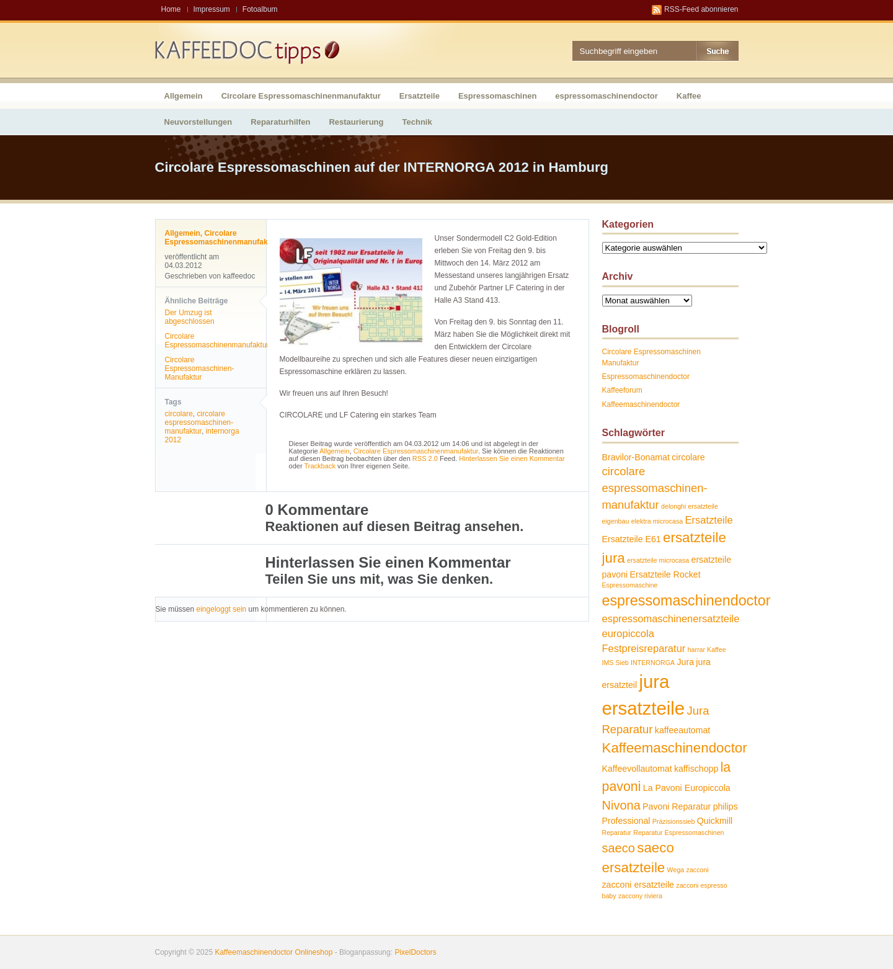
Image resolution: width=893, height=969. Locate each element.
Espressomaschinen (497, 95)
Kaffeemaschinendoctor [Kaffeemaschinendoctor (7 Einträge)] (674, 748)
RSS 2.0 (425, 458)
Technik (417, 122)
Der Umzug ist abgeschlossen (190, 317)
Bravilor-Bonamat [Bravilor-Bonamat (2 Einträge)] (636, 457)
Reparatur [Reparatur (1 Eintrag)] (616, 832)
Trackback (319, 466)
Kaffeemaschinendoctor (641, 404)
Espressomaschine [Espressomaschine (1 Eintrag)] (630, 585)
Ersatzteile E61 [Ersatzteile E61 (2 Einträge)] (631, 539)
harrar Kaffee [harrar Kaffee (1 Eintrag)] (707, 649)
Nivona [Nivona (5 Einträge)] (621, 805)
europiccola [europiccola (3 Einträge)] (628, 633)
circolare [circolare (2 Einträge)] (688, 457)
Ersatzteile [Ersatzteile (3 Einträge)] (709, 519)
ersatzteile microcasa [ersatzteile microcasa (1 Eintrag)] (658, 560)
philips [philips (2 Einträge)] (725, 806)
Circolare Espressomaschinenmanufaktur (301, 95)
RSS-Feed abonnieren (701, 9)
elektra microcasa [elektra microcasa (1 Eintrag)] (657, 521)
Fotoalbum (260, 9)
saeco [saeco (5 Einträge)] (618, 848)
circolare (179, 413)
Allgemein (183, 95)
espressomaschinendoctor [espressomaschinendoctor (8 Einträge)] (686, 600)
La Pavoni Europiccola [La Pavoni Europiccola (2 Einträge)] (687, 788)
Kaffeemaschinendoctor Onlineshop (273, 952)
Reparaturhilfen (280, 122)
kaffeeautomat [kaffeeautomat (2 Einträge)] (682, 730)
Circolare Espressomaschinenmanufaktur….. (223, 340)
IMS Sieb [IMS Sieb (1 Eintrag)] (615, 662)
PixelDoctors (415, 952)
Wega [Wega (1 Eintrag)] (676, 869)
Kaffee (689, 95)
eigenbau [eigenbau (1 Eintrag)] (615, 521)
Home (171, 9)
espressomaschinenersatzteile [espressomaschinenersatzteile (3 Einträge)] (671, 618)
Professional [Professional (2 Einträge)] (626, 821)
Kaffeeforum (622, 390)
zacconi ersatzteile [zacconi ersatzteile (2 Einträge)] (638, 885)
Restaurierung (356, 122)
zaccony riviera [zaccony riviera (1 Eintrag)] (640, 896)
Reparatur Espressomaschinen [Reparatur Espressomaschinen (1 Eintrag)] (678, 832)
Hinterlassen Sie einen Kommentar (511, 458)
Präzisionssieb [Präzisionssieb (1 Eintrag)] (673, 821)
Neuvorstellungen (198, 122)
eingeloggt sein (222, 609)
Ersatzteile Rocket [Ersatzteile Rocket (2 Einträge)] (665, 574)
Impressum (211, 9)
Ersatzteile (419, 95)
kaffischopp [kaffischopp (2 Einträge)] (696, 769)
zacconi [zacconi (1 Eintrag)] (697, 869)
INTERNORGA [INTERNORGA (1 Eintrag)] (653, 662)
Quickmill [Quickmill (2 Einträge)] (714, 821)
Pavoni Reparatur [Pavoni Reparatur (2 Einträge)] (676, 806)
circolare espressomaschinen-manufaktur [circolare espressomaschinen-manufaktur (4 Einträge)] (655, 488)
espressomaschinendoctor (606, 95)
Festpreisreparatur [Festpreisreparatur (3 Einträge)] (644, 648)
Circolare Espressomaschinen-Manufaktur (199, 368)
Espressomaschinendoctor (646, 376)
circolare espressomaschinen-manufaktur (199, 422)
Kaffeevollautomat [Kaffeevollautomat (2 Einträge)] (637, 769)
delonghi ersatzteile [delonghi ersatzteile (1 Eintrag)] (689, 506)
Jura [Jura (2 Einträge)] (685, 662)
